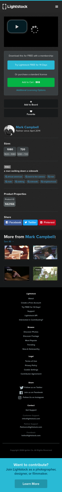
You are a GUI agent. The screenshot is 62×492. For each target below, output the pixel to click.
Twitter (30, 222)
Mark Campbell (27, 127)
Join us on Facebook (33, 392)
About (31, 298)
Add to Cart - (31, 82)
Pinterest (47, 222)
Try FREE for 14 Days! (31, 307)
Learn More (31, 483)
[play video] (17, 26)
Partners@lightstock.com (31, 427)
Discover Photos (31, 331)
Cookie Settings (31, 369)
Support (31, 311)
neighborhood (48, 181)
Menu (56, 6)
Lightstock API (31, 315)
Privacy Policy (31, 365)
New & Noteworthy (31, 349)
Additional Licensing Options (31, 90)
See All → (9, 241)
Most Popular (31, 340)
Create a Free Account (31, 302)
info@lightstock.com (31, 418)
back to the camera (35, 176)
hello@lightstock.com (31, 435)
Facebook (13, 222)
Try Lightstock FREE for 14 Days (31, 65)
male (8, 181)
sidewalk (33, 181)
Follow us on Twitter (33, 387)
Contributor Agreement (31, 373)
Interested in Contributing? (31, 319)
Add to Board (31, 103)
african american (13, 176)
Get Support (31, 410)
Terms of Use (31, 361)
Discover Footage (31, 336)
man (51, 176)
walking (19, 181)
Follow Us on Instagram (33, 397)
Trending (31, 344)
